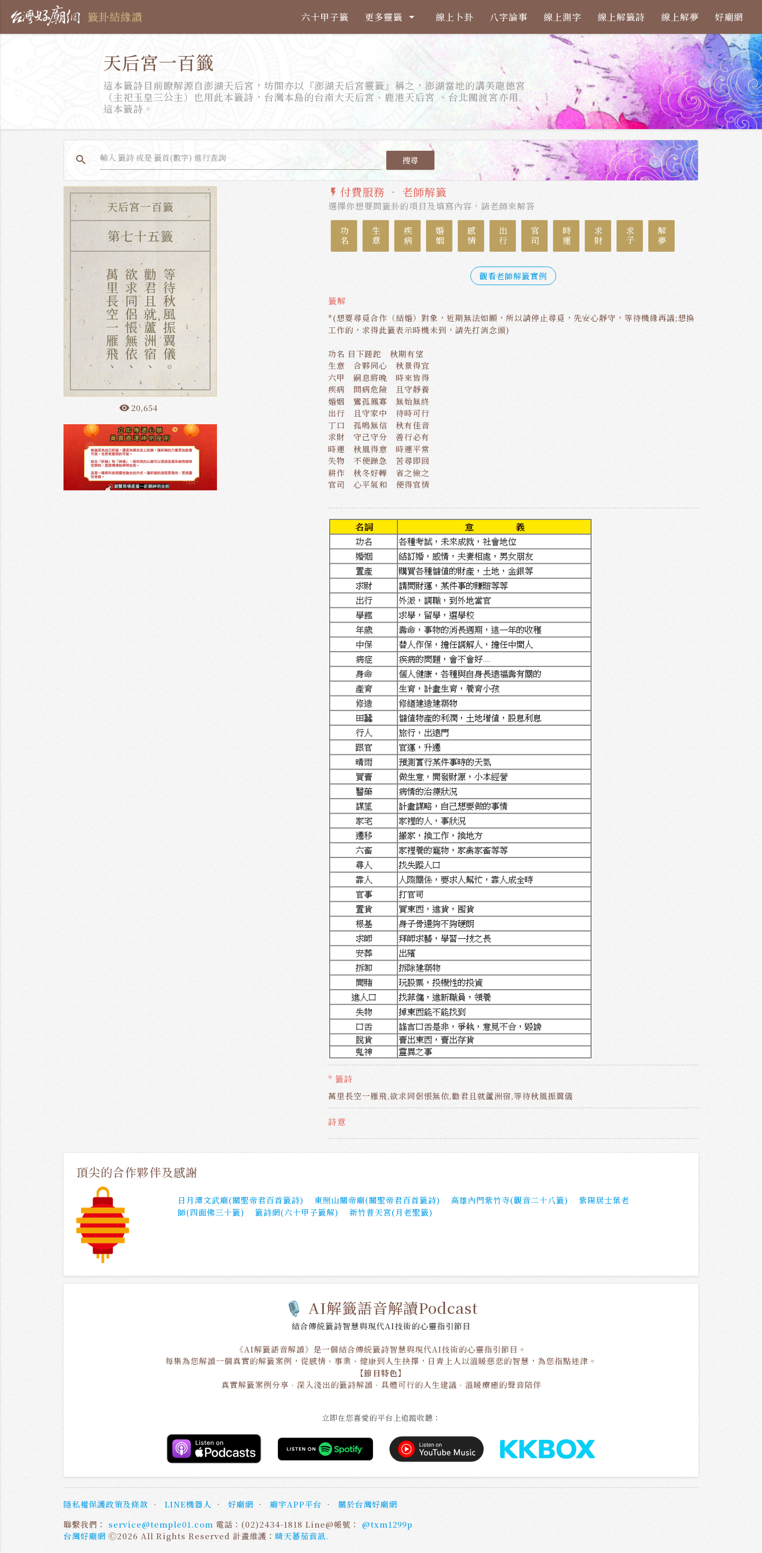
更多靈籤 (391, 17)
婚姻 (439, 236)
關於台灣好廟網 (367, 1504)
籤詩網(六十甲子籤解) (297, 1212)
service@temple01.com (160, 1524)
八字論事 (508, 16)
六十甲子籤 (325, 16)
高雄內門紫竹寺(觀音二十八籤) (509, 1200)
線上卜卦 (455, 16)
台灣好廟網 (85, 1535)
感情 (471, 236)
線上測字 (562, 16)
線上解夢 (680, 16)
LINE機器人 (188, 1504)
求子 (630, 236)
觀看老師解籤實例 (513, 275)
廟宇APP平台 (296, 1504)
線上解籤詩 (621, 16)
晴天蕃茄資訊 (300, 1535)
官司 (535, 236)
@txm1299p (387, 1524)
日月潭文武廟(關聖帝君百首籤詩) (241, 1200)
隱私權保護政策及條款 (106, 1504)
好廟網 (729, 16)
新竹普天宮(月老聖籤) (391, 1212)
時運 (566, 236)
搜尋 (410, 160)
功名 (344, 236)
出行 (503, 236)
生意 (376, 236)
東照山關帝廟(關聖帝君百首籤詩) (377, 1200)
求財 (598, 236)
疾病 (408, 236)
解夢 (662, 236)
